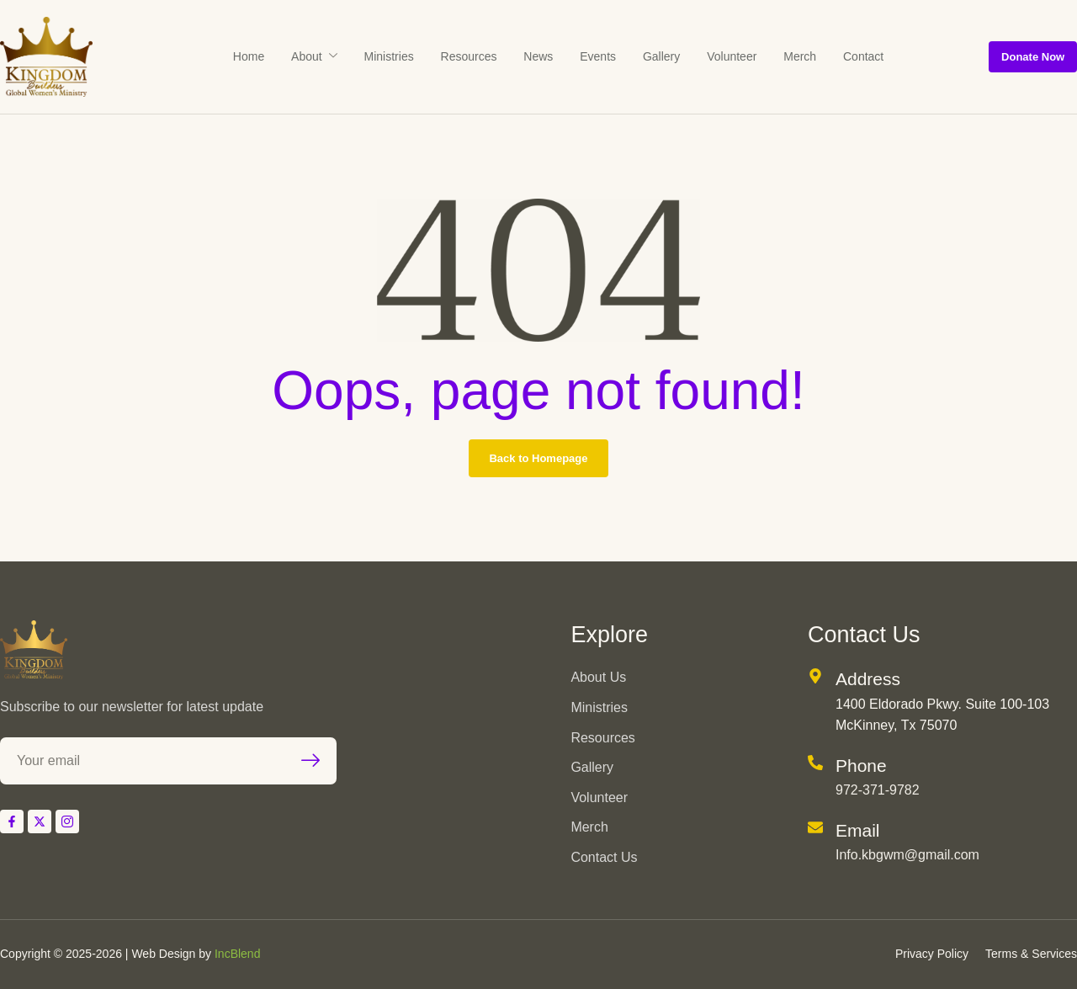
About (346, 56)
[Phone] (815, 762)
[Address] (815, 675)
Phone (861, 765)
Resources (481, 56)
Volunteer (704, 56)
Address (868, 679)
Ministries (411, 56)
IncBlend (237, 953)
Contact (815, 56)
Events (590, 56)
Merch (761, 56)
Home (290, 56)
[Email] (815, 827)
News (540, 56)
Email (858, 830)
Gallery (643, 56)
